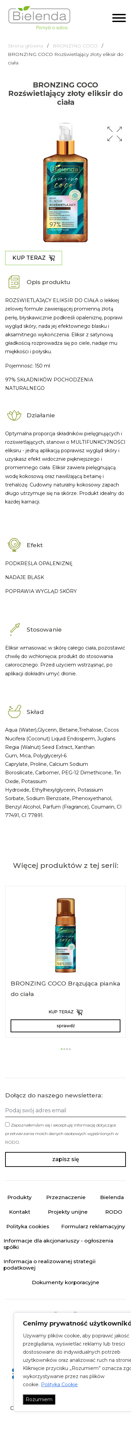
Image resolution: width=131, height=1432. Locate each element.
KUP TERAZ (33, 258)
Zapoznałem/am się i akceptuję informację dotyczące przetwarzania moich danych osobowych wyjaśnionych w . (61, 1133)
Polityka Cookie (59, 1384)
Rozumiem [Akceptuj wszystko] (39, 1399)
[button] (114, 134)
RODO (12, 1142)
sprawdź (66, 1025)
